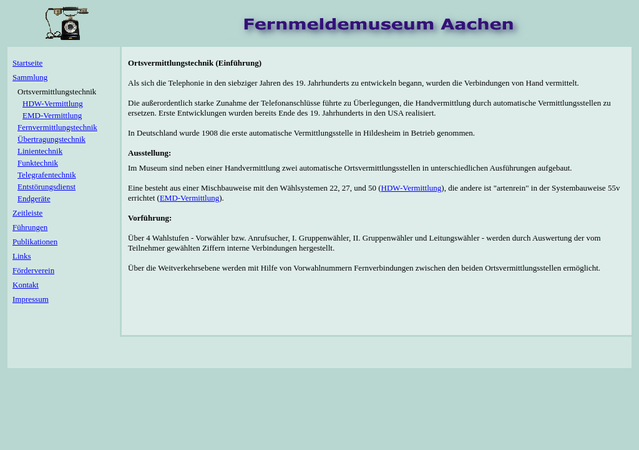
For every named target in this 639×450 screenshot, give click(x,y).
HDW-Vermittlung (411, 187)
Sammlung (29, 77)
